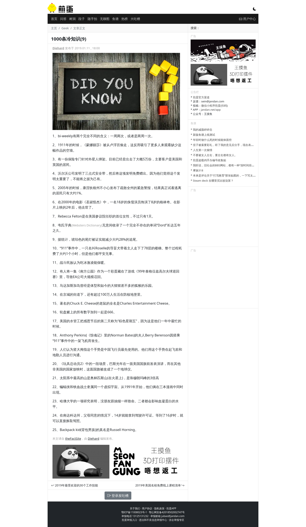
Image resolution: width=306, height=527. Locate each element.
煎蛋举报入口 (129, 520)
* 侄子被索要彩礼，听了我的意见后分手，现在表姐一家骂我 (228, 145)
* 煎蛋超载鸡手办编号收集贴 (208, 160)
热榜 (124, 19)
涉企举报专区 (176, 520)
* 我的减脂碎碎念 (201, 129)
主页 (54, 28)
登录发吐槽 (118, 495)
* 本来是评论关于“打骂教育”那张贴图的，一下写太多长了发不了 (230, 175)
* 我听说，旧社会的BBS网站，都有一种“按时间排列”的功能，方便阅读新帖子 (238, 165)
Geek (65, 28)
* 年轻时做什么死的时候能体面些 (211, 140)
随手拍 (92, 19)
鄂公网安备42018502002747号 (167, 512)
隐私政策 (159, 508)
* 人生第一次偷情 (201, 150)
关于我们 (135, 508)
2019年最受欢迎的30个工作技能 (74, 485)
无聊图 (104, 19)
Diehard (58, 48)
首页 (54, 19)
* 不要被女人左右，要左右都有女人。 (214, 155)
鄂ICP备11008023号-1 (134, 512)
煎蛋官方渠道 (201, 97)
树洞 (72, 19)
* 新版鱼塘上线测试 (203, 135)
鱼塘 (115, 19)
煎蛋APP (171, 508)
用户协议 (147, 508)
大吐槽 (135, 19)
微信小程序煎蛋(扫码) (214, 105)
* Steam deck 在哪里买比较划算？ (212, 180)
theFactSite (73, 439)
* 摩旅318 (197, 170)
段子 (81, 19)
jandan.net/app (211, 110)
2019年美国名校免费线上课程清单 (160, 485)
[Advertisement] (223, 220)
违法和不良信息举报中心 (153, 520)
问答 (63, 19)
